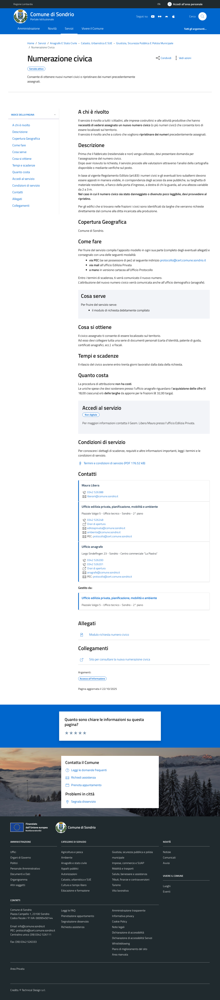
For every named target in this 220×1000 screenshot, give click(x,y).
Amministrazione (29, 28)
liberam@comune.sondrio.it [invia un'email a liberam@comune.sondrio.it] (100, 496)
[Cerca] (202, 16)
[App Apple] (172, 16)
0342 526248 (92, 520)
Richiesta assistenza (72, 927)
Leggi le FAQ (68, 910)
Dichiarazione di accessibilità (128, 932)
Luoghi (166, 886)
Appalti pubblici (69, 868)
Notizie (167, 852)
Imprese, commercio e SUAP (128, 863)
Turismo (116, 885)
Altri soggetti (17, 885)
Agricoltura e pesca (72, 852)
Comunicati (169, 857)
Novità (52, 28)
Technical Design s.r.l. (34, 990)
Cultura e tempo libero (73, 885)
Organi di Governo (20, 857)
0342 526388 (92, 492)
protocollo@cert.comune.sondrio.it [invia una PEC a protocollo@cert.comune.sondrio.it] (112, 536)
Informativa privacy (123, 916)
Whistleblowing (121, 943)
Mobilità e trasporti (123, 868)
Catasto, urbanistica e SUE (76, 879)
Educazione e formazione (75, 890)
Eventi (166, 891)
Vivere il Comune (92, 28)
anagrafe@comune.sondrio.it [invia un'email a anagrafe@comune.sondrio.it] (101, 572)
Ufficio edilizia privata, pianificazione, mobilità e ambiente (119, 598)
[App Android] (165, 16)
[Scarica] (144, 634)
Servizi (69, 28)
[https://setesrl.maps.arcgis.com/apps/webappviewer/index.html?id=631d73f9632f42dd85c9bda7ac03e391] (144, 659)
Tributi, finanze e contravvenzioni (130, 879)
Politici (14, 863)
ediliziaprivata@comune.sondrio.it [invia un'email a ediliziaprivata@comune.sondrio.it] (103, 528)
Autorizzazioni (69, 874)
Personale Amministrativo (25, 868)
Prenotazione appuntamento (77, 916)
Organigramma (18, 879)
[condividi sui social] (163, 58)
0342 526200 (92, 560)
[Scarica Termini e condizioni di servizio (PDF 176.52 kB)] (111, 463)
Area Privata (17, 969)
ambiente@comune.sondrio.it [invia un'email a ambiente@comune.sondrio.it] (101, 532)
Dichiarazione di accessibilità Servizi (132, 938)
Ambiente (66, 857)
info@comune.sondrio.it (31, 926)
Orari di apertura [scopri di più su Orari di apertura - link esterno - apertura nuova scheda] (94, 524)
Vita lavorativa (120, 890)
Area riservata (120, 954)
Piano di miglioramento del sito (129, 949)
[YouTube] (151, 16)
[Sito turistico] (158, 16)
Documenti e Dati (20, 874)
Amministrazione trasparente (128, 910)
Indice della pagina (33, 114)
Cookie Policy (119, 921)
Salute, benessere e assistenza (129, 874)
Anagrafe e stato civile (74, 863)
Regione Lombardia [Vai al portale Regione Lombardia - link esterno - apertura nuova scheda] (23, 4)
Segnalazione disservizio (75, 921)
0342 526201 (92, 564)
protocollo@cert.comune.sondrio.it (183, 260)
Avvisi (166, 863)
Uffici (13, 852)
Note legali (118, 927)
